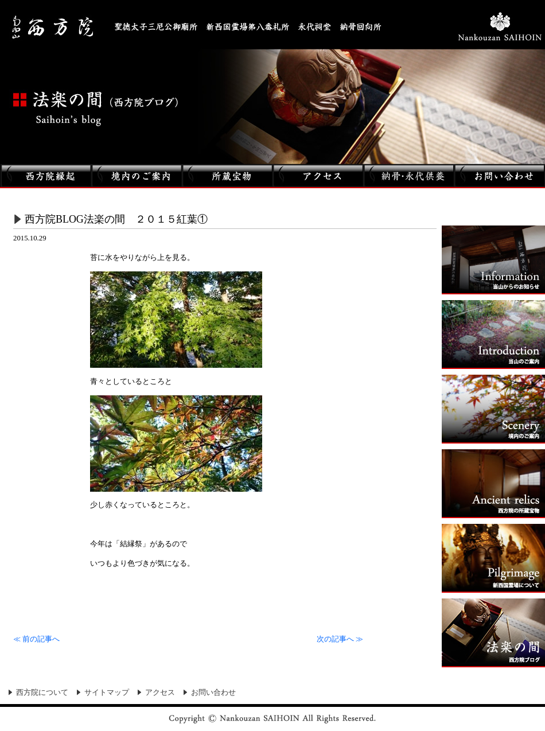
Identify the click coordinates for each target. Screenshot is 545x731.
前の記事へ (36, 639)
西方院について (42, 693)
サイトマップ (106, 693)
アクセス (160, 693)
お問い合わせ (213, 693)
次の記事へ (340, 639)
